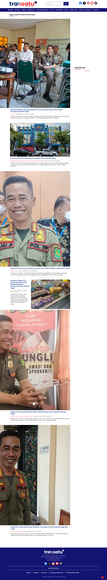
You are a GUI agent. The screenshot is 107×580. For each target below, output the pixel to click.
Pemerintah (31, 9)
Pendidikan (59, 9)
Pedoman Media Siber (72, 572)
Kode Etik (44, 572)
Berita (11, 160)
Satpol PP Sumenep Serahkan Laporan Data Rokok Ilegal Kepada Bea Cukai (40, 268)
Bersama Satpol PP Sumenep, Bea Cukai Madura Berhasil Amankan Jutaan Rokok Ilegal (19, 284)
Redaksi (36, 572)
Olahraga (95, 9)
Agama (81, 9)
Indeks (29, 572)
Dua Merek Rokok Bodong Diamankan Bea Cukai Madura (33, 158)
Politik (52, 9)
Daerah (24, 9)
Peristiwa (42, 160)
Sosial (66, 9)
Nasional (17, 9)
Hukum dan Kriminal (42, 9)
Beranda (10, 9)
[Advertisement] (87, 38)
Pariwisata (87, 9)
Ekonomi (20, 160)
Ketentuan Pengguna (56, 572)
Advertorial (73, 9)
